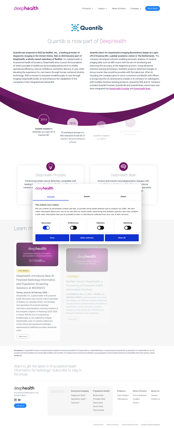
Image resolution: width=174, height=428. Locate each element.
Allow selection (87, 238)
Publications (122, 399)
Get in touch (153, 8)
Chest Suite (98, 403)
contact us (18, 355)
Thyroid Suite (98, 410)
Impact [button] (102, 8)
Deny (52, 238)
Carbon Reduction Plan (130, 425)
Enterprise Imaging (80, 391)
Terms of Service (112, 425)
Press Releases (140, 395)
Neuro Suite (98, 406)
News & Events (119, 8)
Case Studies (123, 395)
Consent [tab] (50, 197)
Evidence (121, 391)
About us (155, 391)
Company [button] (136, 8)
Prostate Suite (99, 399)
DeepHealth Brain (142, 88)
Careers (154, 395)
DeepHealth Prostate (119, 88)
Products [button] (87, 8)
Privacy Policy (98, 425)
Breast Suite (98, 395)
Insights (136, 399)
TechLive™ (75, 403)
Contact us (20, 406)
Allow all (122, 238)
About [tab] (123, 196)
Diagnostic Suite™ (78, 395)
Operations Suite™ (78, 399)
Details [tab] (87, 196)
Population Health (101, 391)
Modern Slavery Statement (150, 425)
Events (136, 403)
